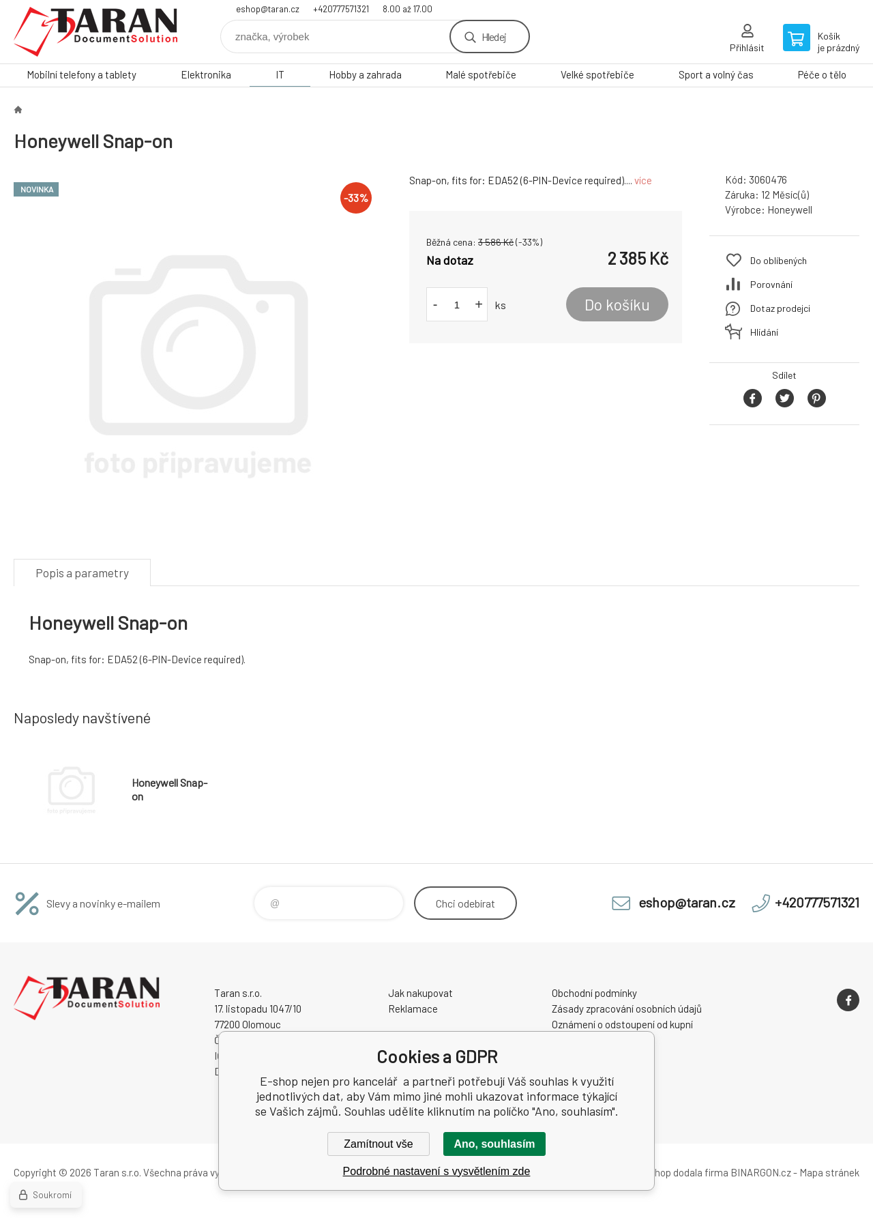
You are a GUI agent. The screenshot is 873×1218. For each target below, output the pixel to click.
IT (280, 74)
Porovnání (771, 284)
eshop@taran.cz (267, 8)
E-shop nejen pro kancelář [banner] (95, 31)
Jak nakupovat (420, 993)
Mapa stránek (829, 1172)
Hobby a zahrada (365, 74)
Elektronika (206, 74)
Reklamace (413, 1008)
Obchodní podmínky (594, 993)
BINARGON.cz (760, 1172)
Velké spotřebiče (597, 74)
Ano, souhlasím (494, 1144)
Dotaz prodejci (780, 308)
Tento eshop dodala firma (672, 1172)
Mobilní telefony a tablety (81, 74)
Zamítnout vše (378, 1144)
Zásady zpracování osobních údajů (627, 1008)
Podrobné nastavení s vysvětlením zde (437, 1171)
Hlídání (764, 332)
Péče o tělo (822, 74)
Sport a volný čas (716, 74)
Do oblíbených (778, 260)
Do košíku (617, 304)
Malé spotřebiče (480, 74)
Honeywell (789, 209)
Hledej (494, 36)
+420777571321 (341, 8)
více (643, 180)
